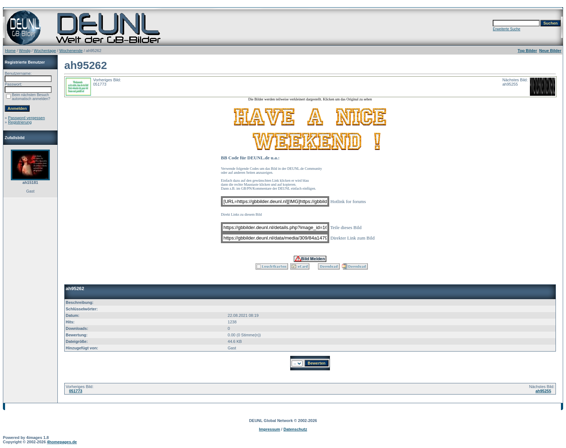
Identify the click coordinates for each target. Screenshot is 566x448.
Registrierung (19, 122)
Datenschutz (295, 429)
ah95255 (543, 391)
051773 (75, 391)
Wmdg (25, 50)
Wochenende (71, 50)
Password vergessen (26, 118)
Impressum (269, 429)
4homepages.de (62, 442)
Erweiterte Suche (506, 29)
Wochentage (45, 50)
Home (10, 50)
